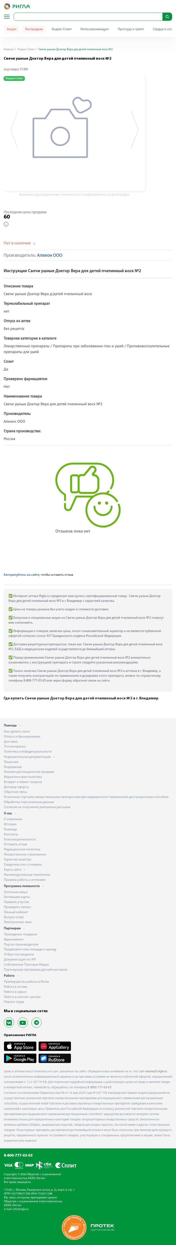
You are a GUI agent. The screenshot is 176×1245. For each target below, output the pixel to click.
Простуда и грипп (131, 29)
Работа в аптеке (15, 987)
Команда (10, 829)
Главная (9, 49)
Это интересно (15, 746)
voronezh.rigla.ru (156, 1071)
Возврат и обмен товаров (23, 782)
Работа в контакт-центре (22, 997)
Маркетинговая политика (23, 777)
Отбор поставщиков (19, 954)
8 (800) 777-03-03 (99, 1087)
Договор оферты (16, 787)
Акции (11, 29)
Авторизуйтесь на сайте (21, 575)
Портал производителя (21, 944)
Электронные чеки (18, 922)
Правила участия (16, 902)
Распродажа (34, 29)
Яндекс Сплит (62, 29)
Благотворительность (20, 839)
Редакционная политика (22, 849)
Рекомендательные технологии (27, 875)
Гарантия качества (17, 859)
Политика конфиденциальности (28, 752)
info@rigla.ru (21, 1209)
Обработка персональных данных (29, 802)
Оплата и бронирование (22, 737)
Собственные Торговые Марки (26, 965)
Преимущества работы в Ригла (26, 982)
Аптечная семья (16, 892)
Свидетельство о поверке (23, 865)
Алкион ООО (49, 255)
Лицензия (11, 762)
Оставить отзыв (15, 844)
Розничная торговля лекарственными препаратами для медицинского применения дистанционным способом (86, 797)
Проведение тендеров (20, 934)
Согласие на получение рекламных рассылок (37, 807)
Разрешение (13, 767)
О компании (13, 819)
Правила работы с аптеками (24, 880)
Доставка (11, 742)
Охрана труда (14, 1002)
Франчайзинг (14, 939)
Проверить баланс (17, 907)
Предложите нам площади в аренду (30, 949)
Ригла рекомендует (95, 29)
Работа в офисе (15, 992)
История (10, 824)
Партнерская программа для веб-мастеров (35, 970)
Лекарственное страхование (25, 854)
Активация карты (17, 897)
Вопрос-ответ (14, 917)
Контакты (11, 834)
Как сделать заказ (17, 731)
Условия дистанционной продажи (29, 772)
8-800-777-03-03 (18, 1156)
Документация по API (20, 959)
